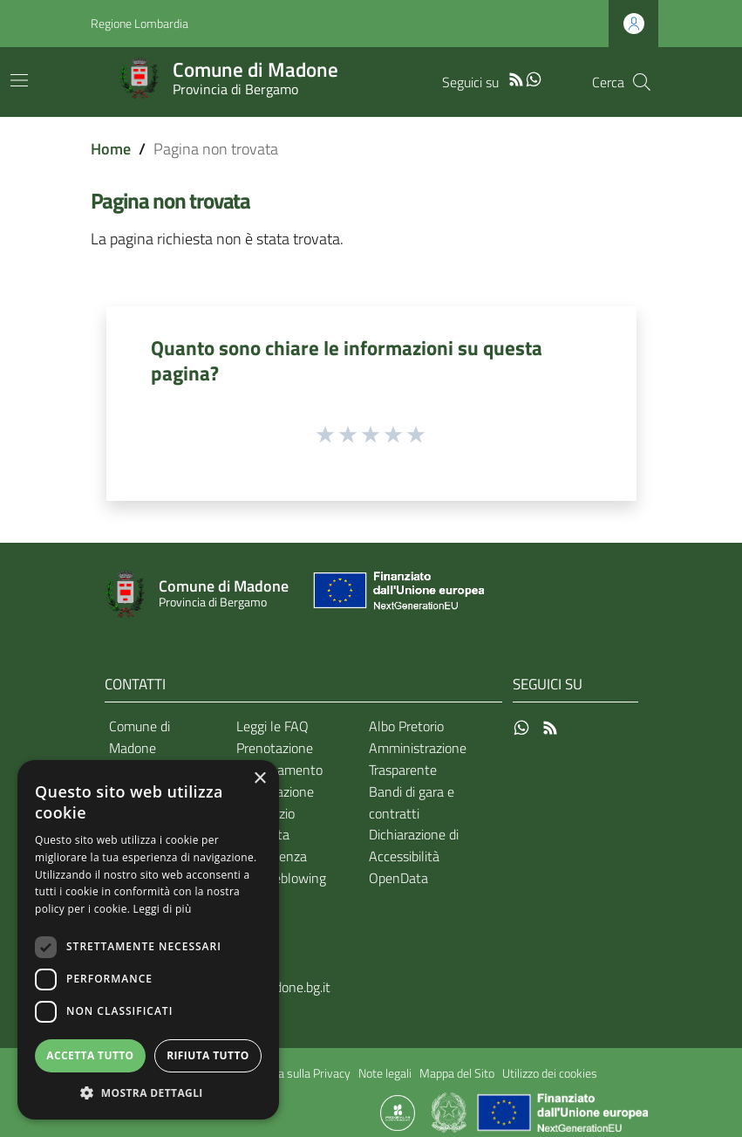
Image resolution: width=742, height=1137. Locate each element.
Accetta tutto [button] (89, 1055)
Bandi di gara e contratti (411, 802)
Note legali (385, 1073)
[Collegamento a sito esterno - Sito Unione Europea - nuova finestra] (397, 595)
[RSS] (516, 77)
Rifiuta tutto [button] (208, 1055)
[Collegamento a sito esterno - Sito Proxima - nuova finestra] (397, 1111)
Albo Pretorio (406, 726)
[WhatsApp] (533, 77)
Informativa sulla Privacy (288, 1073)
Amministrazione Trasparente (417, 758)
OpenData (398, 877)
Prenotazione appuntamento (279, 758)
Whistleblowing (281, 877)
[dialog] (148, 940)
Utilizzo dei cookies (549, 1073)
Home (111, 149)
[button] (148, 1093)
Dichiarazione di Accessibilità (414, 845)
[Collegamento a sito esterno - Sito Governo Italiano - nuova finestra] (450, 1111)
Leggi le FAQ (272, 726)
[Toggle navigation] (19, 80)
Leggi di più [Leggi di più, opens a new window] (162, 908)
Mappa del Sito (456, 1073)
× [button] (259, 778)
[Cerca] (641, 82)
